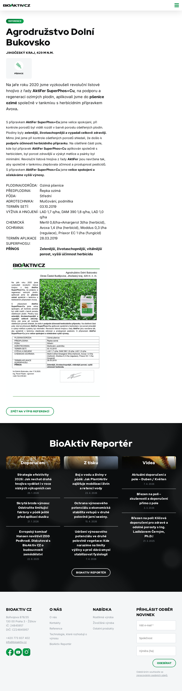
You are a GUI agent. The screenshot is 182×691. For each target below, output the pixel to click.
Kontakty (55, 622)
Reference (56, 628)
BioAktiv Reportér (91, 572)
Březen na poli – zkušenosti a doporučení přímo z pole (149, 498)
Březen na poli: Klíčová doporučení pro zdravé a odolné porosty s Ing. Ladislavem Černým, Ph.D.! (149, 527)
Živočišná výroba (103, 622)
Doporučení (33, 463)
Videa (149, 463)
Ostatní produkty (103, 628)
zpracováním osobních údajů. (152, 675)
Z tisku (91, 463)
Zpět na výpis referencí (30, 411)
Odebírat (164, 663)
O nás (53, 617)
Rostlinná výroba (103, 617)
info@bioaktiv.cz (16, 642)
